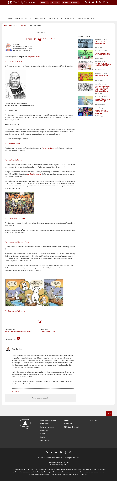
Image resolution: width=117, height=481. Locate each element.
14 (16, 25)
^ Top (109, 413)
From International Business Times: (17, 242)
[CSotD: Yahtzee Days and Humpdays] (85, 100)
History (73, 18)
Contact (55, 2)
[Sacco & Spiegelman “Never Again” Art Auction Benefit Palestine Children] (85, 87)
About (44, 2)
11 (13, 25)
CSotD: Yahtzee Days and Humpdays (102, 100)
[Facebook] (85, 2)
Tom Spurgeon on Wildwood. (15, 311)
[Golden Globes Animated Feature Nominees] (85, 112)
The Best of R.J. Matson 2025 (101, 42)
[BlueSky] (93, 2)
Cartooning (64, 18)
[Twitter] (89, 2)
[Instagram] (104, 2)
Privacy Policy (92, 420)
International (90, 18)
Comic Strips (33, 18)
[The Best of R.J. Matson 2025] (85, 43)
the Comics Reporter (34, 174)
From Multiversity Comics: (14, 160)
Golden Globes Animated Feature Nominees (101, 112)
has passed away (33, 57)
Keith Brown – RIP (101, 75)
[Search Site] (107, 2)
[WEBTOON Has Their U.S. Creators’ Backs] (85, 54)
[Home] (5, 25)
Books (80, 18)
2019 (9, 25)
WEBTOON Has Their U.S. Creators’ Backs (102, 54)
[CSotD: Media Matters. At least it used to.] (85, 66)
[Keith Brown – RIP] (85, 77)
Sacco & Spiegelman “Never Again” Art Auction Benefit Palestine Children (102, 89)
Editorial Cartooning (49, 18)
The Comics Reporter (49, 148)
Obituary (22, 25)
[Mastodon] (96, 2)
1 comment (26, 50)
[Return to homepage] (26, 432)
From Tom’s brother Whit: (13, 61)
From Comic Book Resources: (15, 218)
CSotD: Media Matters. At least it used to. (103, 64)
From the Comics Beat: (13, 143)
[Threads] (100, 2)
